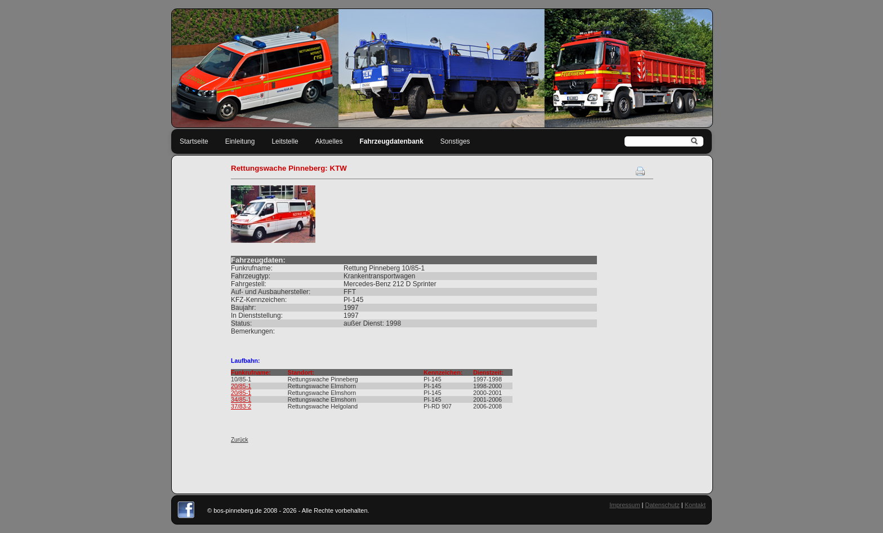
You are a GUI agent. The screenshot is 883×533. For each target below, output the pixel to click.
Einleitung (240, 141)
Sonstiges (455, 141)
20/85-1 (241, 386)
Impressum (624, 504)
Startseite (194, 141)
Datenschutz (662, 504)
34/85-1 (241, 399)
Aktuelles (329, 141)
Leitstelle (284, 141)
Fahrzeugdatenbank (391, 141)
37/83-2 (241, 406)
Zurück (239, 440)
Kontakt (695, 504)
